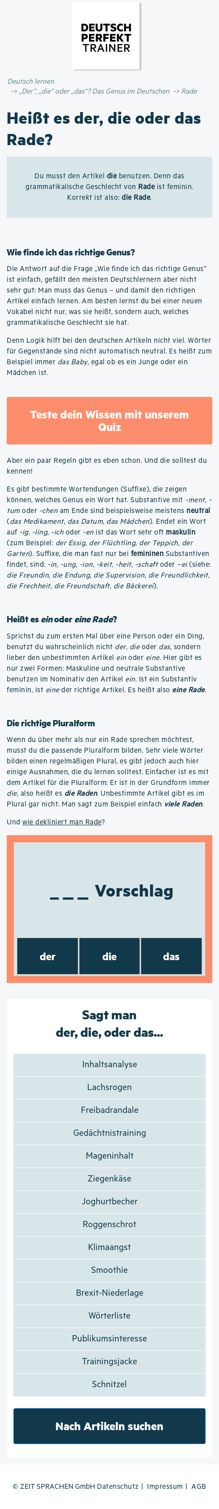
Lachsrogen (109, 1087)
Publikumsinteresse (109, 1339)
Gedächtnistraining (109, 1133)
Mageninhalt (110, 1156)
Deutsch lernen (30, 82)
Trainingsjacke (109, 1362)
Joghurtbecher (110, 1202)
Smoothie (109, 1270)
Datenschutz (118, 1487)
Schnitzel (109, 1385)
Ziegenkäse (109, 1179)
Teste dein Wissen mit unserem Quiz (109, 420)
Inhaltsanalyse (109, 1065)
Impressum (165, 1487)
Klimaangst (109, 1247)
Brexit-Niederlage (109, 1293)
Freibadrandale (110, 1110)
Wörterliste (109, 1316)
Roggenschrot (109, 1225)
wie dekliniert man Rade (61, 822)
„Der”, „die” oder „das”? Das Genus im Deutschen (94, 91)
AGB (198, 1487)
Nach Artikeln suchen (109, 1425)
